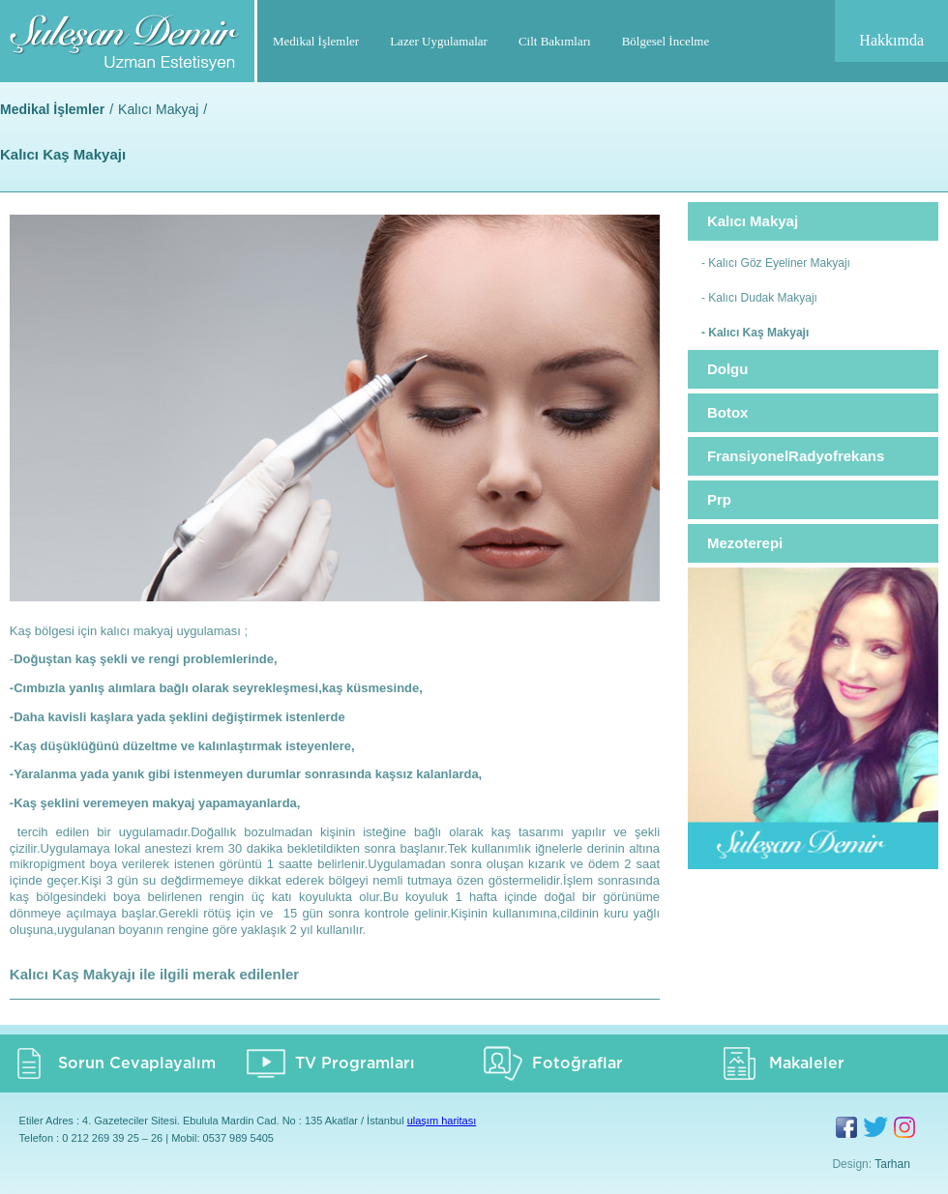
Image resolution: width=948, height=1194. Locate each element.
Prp (719, 499)
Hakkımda (891, 40)
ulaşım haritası (442, 1120)
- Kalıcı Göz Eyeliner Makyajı (775, 263)
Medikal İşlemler (316, 41)
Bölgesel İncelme (666, 41)
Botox (728, 412)
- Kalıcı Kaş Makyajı (755, 332)
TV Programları (355, 1063)
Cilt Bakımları (554, 41)
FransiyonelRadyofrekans (795, 456)
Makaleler (806, 1063)
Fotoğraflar (577, 1063)
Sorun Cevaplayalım (137, 1063)
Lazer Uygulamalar (439, 41)
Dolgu (728, 369)
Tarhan (892, 1164)
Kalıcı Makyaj (158, 109)
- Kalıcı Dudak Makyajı (759, 298)
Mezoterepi (745, 543)
